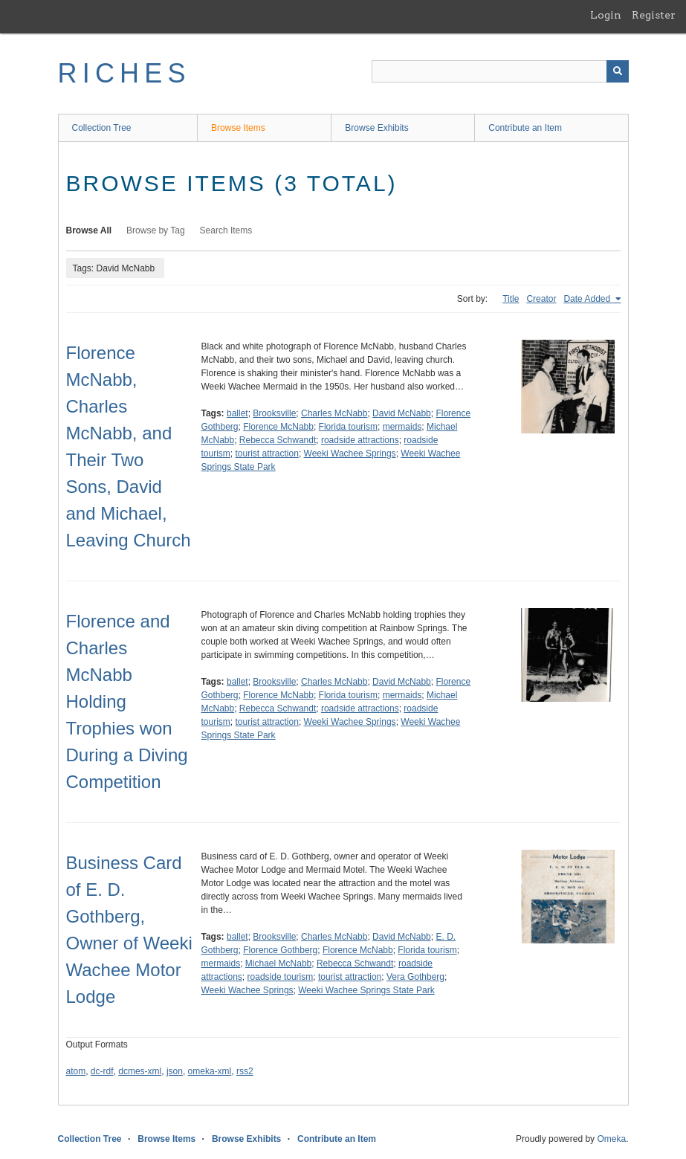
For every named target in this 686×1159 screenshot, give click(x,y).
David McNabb (401, 413)
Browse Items (238, 128)
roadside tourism (280, 977)
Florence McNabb (278, 427)
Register (654, 15)
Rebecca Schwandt (277, 440)
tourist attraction (267, 453)
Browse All (89, 230)
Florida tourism (348, 427)
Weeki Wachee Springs (350, 453)
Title (510, 299)
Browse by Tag (155, 230)
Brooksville (274, 413)
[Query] (500, 71)
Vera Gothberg (415, 977)
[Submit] (617, 71)
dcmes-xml (139, 1071)
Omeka (611, 1139)
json (174, 1071)
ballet (237, 413)
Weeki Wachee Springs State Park (366, 990)
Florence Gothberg (280, 950)
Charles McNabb (334, 413)
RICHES (124, 73)
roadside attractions (360, 440)
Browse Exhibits (376, 128)
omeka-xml (210, 1071)
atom (76, 1071)
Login (605, 15)
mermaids (402, 427)
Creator (541, 299)
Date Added (587, 299)
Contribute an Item (525, 128)
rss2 (244, 1071)
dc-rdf (102, 1071)
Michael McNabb (278, 963)
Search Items (226, 230)
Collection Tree (102, 128)
